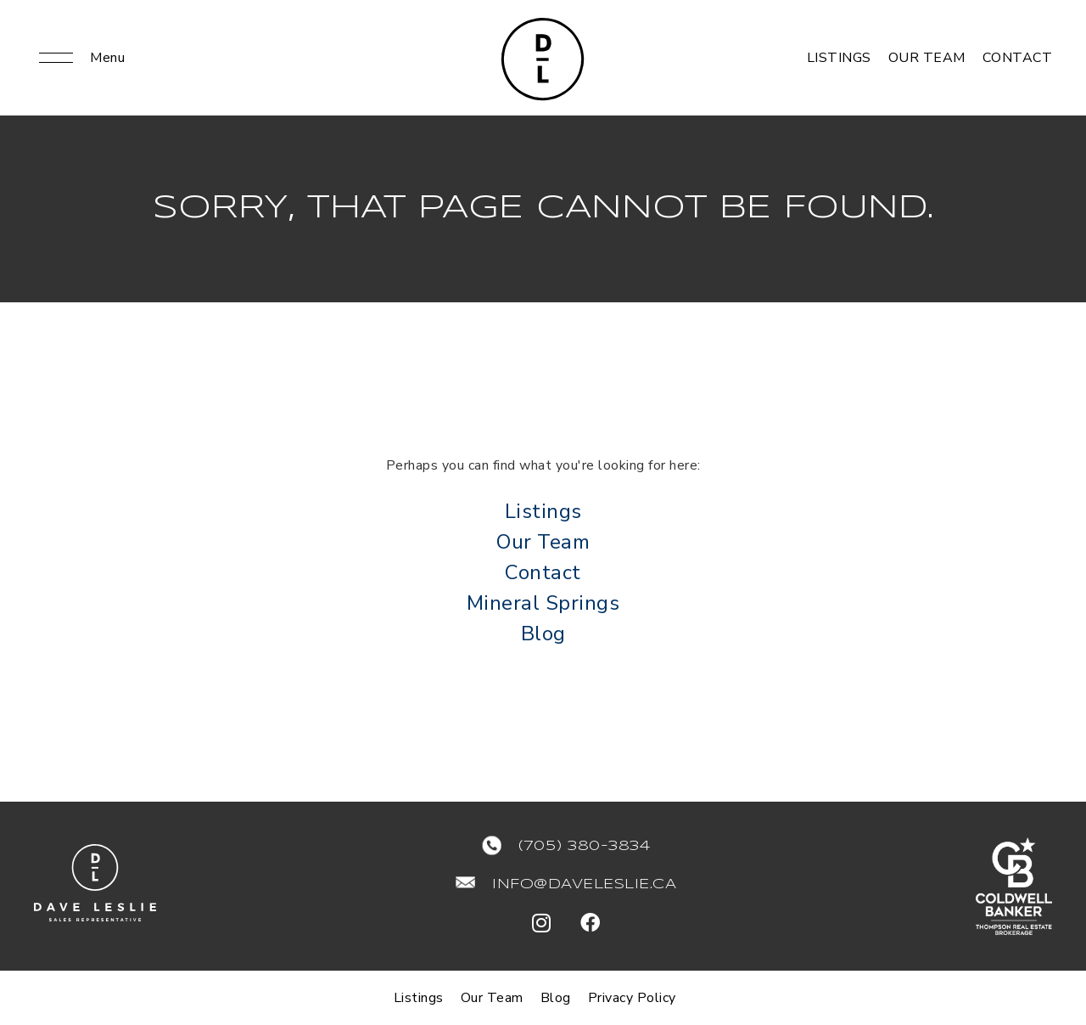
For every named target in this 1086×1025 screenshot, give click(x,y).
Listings (839, 57)
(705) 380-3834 (584, 846)
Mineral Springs (543, 603)
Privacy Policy (632, 997)
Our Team (927, 57)
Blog (543, 633)
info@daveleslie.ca (584, 884)
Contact (1017, 57)
